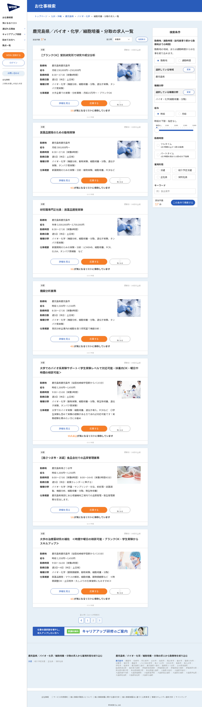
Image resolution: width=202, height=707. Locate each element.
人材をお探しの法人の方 (12, 83)
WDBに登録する (13, 55)
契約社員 (181, 177)
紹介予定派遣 (183, 170)
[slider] (156, 130)
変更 (189, 69)
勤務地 (162, 60)
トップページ (41, 16)
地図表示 (141, 39)
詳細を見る (64, 103)
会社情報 (6, 80)
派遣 (161, 170)
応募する (94, 103)
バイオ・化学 (83, 16)
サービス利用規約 (60, 697)
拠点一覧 (6, 45)
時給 (161, 113)
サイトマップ (181, 697)
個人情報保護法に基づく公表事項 (135, 697)
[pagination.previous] (81, 620)
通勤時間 (184, 60)
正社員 (162, 177)
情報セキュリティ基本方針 (162, 697)
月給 (182, 113)
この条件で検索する (183, 202)
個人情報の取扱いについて (81, 697)
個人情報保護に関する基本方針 (107, 697)
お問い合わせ (13, 73)
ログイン (13, 62)
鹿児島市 (119, 661)
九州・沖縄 (56, 16)
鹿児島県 (69, 16)
